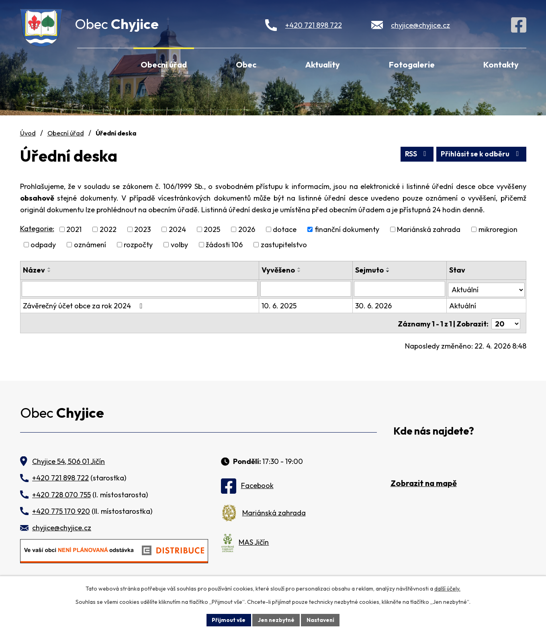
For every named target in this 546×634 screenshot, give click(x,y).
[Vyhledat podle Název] (140, 288)
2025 (212, 229)
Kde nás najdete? (433, 428)
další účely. (447, 588)
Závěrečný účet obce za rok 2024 (84, 305)
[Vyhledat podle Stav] (486, 288)
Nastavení (321, 619)
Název (34, 270)
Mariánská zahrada (428, 229)
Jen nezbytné (276, 619)
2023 (142, 229)
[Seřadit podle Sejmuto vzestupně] (388, 268)
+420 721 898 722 (313, 25)
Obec (246, 65)
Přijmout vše (228, 619)
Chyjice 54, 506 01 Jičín (68, 459)
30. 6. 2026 (374, 305)
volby (179, 244)
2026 (246, 229)
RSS (414, 153)
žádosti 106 (224, 244)
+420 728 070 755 (61, 492)
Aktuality (322, 65)
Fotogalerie (412, 65)
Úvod (88, 63)
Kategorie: (37, 228)
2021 (74, 229)
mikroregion (498, 229)
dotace (285, 229)
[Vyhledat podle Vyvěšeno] (306, 288)
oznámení (90, 244)
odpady (43, 244)
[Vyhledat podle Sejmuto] (399, 288)
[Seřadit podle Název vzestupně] (49, 268)
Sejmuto (370, 270)
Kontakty (501, 65)
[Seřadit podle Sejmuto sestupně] (388, 271)
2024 (177, 229)
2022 (108, 229)
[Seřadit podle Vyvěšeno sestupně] (300, 271)
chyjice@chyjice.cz (420, 25)
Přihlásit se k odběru (480, 153)
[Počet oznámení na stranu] (505, 321)
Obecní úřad (164, 65)
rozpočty (138, 244)
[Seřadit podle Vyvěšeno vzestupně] (300, 268)
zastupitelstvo (284, 244)
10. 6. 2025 (279, 305)
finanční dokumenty (347, 229)
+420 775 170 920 (61, 508)
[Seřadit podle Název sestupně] (49, 271)
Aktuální (462, 305)
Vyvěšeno (279, 270)
